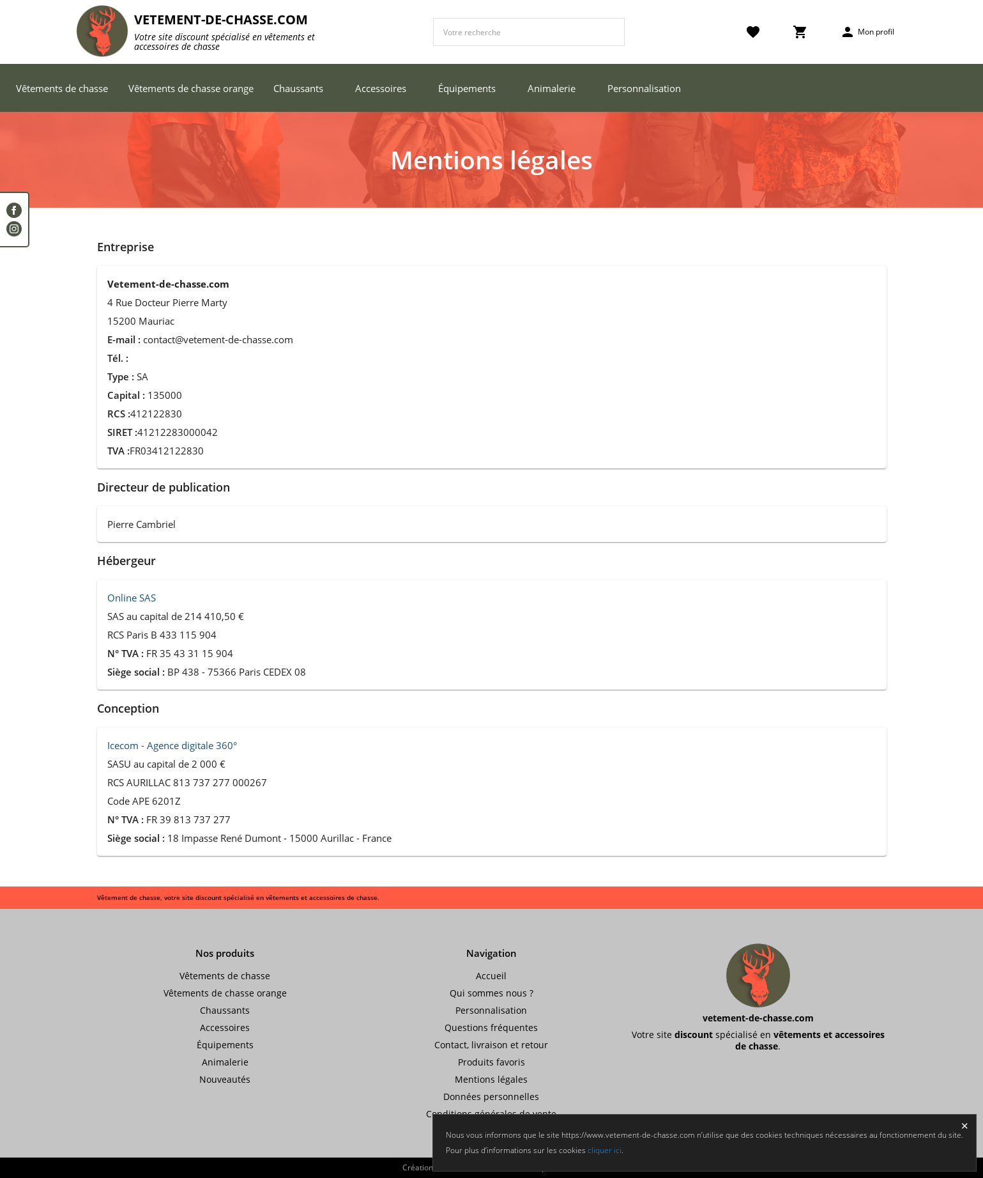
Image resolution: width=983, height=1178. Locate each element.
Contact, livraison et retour (491, 1045)
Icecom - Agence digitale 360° (172, 745)
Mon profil (867, 32)
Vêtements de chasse (62, 88)
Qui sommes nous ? (491, 993)
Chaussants (298, 88)
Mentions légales (491, 1079)
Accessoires (380, 88)
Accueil (491, 976)
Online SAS (131, 597)
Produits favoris (491, 1062)
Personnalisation (644, 88)
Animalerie (551, 88)
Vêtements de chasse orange (191, 88)
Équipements (467, 88)
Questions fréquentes (491, 1027)
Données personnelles (491, 1096)
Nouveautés (224, 1079)
